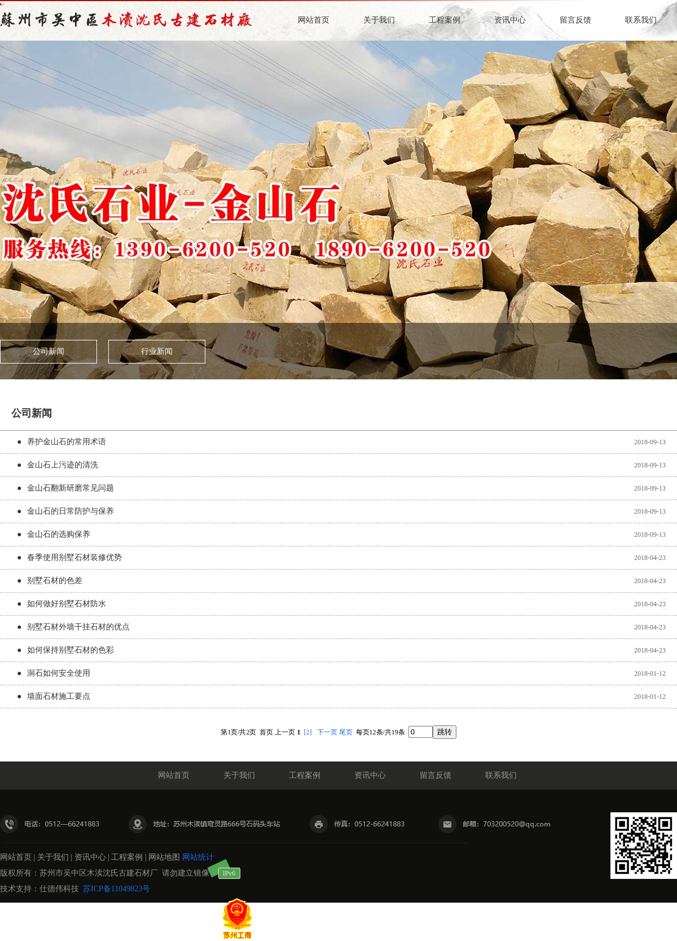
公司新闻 (48, 351)
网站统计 (198, 857)
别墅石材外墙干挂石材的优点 (78, 627)
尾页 (346, 732)
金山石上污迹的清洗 (62, 465)
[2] (308, 732)
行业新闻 (157, 351)
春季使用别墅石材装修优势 (74, 557)
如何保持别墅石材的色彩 (70, 650)
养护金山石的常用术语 (66, 441)
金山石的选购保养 (58, 534)
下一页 (327, 732)
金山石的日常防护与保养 (70, 511)
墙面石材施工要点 (58, 696)
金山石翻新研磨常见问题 (70, 488)
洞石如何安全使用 (58, 673)
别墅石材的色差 (54, 580)
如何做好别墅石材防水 (66, 603)
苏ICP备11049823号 (116, 889)
